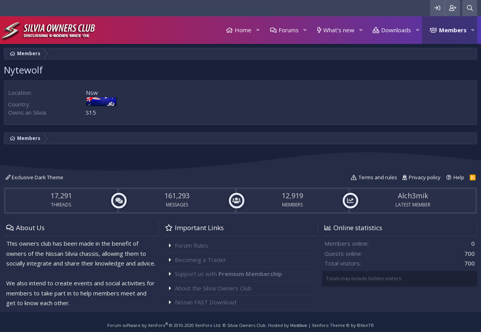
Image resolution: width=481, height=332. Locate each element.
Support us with (228, 274)
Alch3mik (413, 195)
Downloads (396, 30)
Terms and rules (378, 177)
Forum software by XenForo (164, 325)
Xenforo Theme (343, 325)
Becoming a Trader (200, 260)
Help (458, 177)
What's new (338, 30)
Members (453, 30)
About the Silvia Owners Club (213, 288)
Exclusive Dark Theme (34, 177)
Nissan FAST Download (205, 302)
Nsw (92, 92)
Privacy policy (425, 177)
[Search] (469, 8)
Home (243, 30)
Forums (289, 30)
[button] (257, 30)
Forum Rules (191, 245)
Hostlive (298, 325)
